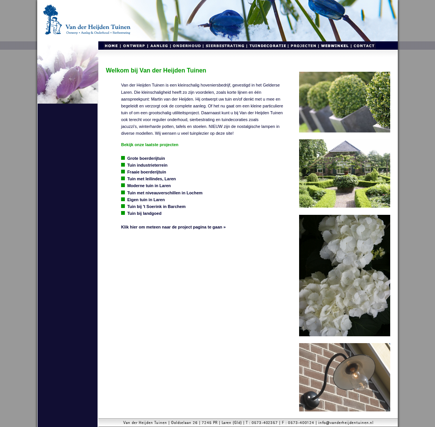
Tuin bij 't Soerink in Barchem (156, 206)
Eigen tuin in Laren (146, 199)
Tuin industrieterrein (147, 165)
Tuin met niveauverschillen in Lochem (164, 193)
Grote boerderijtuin (146, 158)
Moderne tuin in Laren (149, 185)
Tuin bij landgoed (144, 213)
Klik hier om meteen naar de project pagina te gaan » (173, 227)
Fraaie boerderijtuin (146, 172)
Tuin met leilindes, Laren (151, 178)
